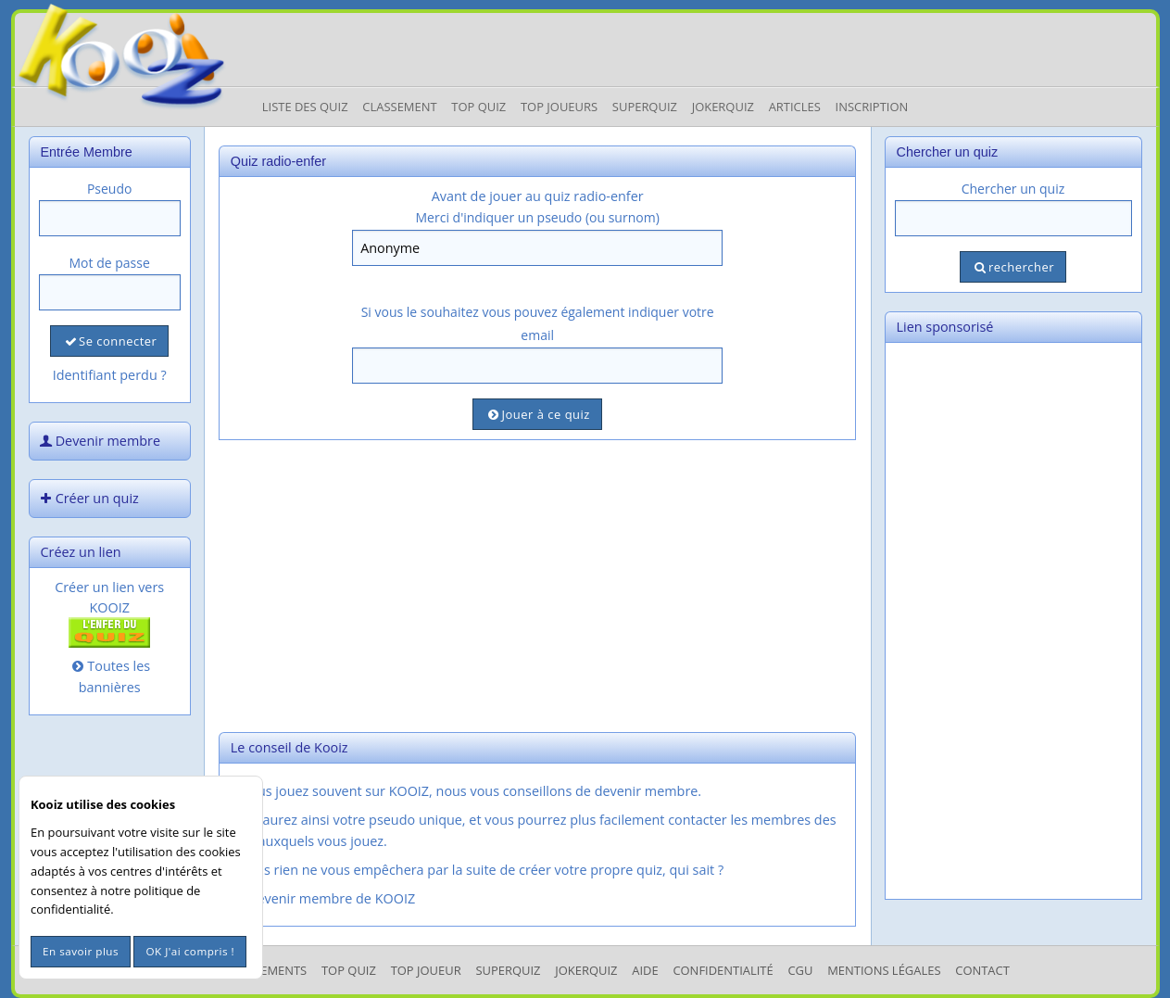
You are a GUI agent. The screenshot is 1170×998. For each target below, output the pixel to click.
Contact (982, 970)
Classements (266, 970)
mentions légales (883, 970)
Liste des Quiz (305, 106)
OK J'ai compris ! (189, 951)
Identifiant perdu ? (110, 375)
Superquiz (644, 106)
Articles (795, 106)
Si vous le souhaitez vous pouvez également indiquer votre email (537, 323)
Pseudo (109, 188)
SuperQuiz (507, 970)
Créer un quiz (88, 498)
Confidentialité (723, 970)
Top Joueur (426, 970)
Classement (399, 106)
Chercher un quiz (1013, 188)
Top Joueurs (559, 106)
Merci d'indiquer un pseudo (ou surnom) (538, 217)
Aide (645, 970)
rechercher (1013, 267)
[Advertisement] (538, 584)
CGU (799, 970)
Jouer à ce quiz (536, 414)
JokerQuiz (723, 106)
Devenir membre (99, 440)
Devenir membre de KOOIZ (322, 898)
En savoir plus (81, 951)
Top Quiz (478, 106)
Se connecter (109, 341)
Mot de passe (109, 263)
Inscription (872, 106)
